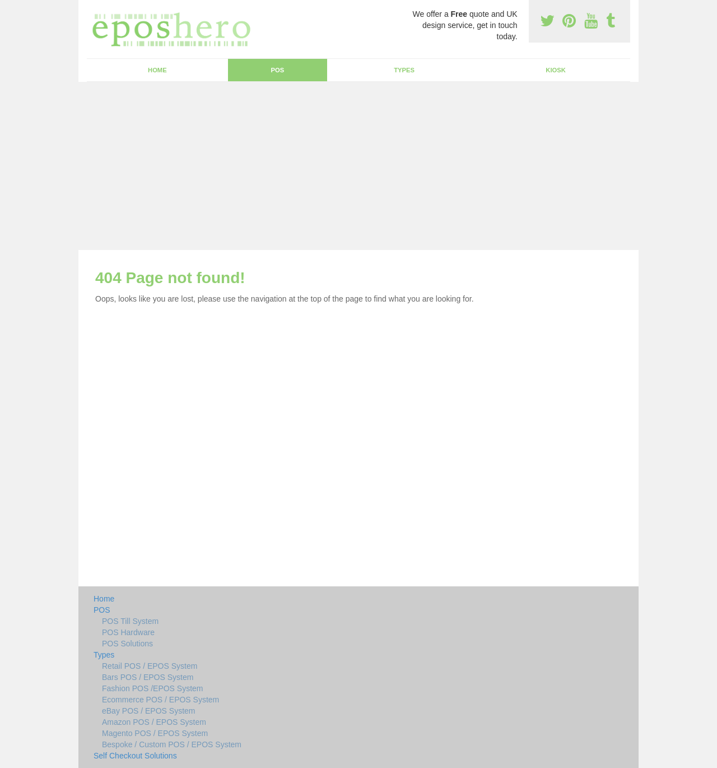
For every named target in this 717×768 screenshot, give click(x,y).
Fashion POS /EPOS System (152, 688)
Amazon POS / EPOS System (154, 722)
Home (157, 70)
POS (278, 70)
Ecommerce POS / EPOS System (160, 699)
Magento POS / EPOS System (155, 733)
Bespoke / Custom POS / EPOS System (171, 744)
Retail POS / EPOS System (149, 665)
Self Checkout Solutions (135, 755)
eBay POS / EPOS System (148, 710)
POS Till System (130, 621)
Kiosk (555, 70)
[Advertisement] (358, 165)
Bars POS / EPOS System (147, 677)
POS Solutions (127, 643)
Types (404, 70)
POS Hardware (128, 632)
